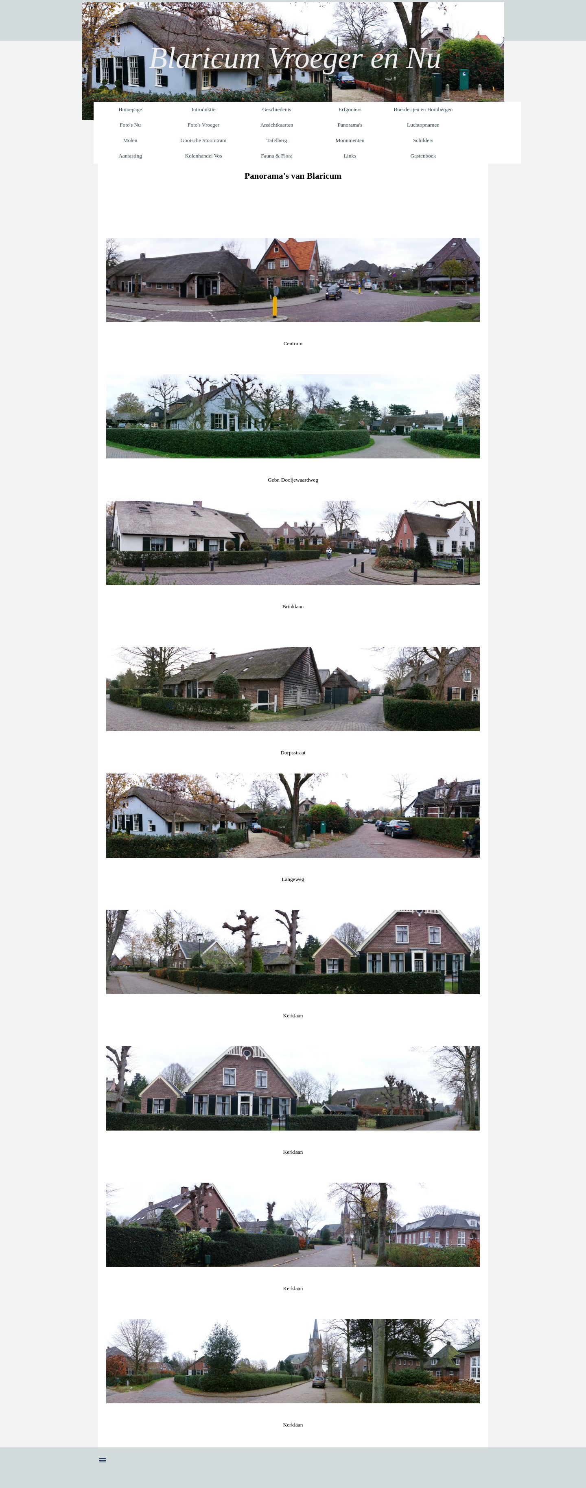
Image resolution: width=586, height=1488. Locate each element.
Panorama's (350, 125)
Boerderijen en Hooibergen (423, 109)
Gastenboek (423, 156)
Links (350, 156)
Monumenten (349, 140)
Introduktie (203, 109)
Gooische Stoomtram (204, 140)
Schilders (423, 140)
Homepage (130, 109)
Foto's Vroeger (203, 125)
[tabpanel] (293, 175)
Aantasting (130, 156)
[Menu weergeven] (102, 1460)
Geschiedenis (276, 109)
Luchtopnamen (423, 125)
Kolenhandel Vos (203, 156)
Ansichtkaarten (276, 125)
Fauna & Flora (277, 156)
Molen (130, 140)
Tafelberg (277, 140)
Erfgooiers (350, 109)
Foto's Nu (130, 125)
